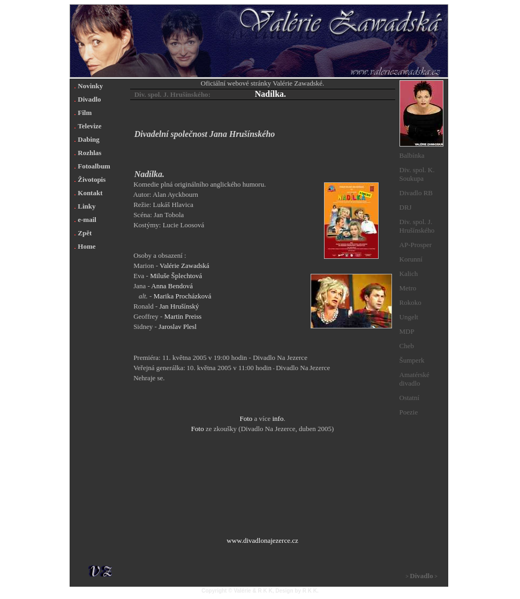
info (277, 418)
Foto (245, 418)
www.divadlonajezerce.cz (262, 540)
